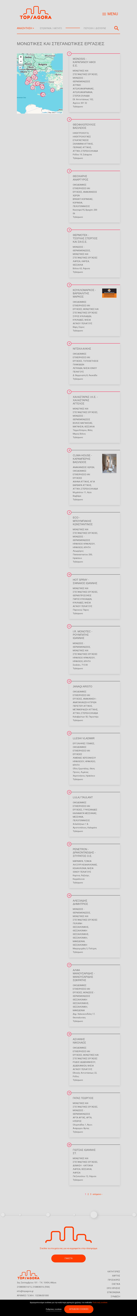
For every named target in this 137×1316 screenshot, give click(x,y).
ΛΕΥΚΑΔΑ (77, 368)
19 (69, 1093)
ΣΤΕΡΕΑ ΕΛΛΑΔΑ (81, 96)
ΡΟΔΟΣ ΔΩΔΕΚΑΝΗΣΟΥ (84, 1062)
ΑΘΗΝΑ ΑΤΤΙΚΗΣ (81, 481)
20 (69, 1145)
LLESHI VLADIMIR (84, 738)
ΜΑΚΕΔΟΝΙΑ (79, 941)
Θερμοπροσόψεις (82, 595)
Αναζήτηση (116, 28)
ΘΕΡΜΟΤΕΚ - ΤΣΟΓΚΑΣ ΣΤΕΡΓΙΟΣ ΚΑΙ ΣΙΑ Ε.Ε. (85, 238)
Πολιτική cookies (100, 1303)
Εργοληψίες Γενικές (83, 743)
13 (69, 733)
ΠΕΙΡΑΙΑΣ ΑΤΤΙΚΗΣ (82, 147)
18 (69, 1034)
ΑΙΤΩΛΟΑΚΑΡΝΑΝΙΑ (82, 92)
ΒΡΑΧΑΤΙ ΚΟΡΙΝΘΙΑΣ (83, 199)
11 (69, 626)
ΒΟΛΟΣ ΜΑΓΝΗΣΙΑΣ (82, 423)
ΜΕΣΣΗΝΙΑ (78, 817)
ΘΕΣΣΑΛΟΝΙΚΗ (80, 938)
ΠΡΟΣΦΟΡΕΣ (114, 1280)
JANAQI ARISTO (82, 686)
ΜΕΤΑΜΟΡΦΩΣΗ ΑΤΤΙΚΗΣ (85, 709)
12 (69, 681)
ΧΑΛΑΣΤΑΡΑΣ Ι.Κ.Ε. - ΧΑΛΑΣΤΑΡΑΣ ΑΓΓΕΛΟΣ (85, 400)
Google (59, 112)
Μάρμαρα (78, 861)
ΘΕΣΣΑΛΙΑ (78, 265)
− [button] (21, 61)
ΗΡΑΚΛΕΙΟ (78, 547)
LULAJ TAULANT (83, 797)
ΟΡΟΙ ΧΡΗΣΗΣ (113, 1288)
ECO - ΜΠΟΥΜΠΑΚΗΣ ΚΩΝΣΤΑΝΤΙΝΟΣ (83, 521)
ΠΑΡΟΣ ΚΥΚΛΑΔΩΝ (82, 599)
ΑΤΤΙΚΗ (76, 151)
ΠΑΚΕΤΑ (68, 1258)
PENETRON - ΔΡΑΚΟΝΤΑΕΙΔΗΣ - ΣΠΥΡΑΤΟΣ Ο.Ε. (84, 852)
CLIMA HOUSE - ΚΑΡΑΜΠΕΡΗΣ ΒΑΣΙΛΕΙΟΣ (82, 459)
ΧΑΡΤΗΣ (116, 1275)
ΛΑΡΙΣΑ (76, 261)
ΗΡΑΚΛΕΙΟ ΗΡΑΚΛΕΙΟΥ (84, 544)
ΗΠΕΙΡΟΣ (77, 1121)
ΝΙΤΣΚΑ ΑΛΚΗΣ (82, 348)
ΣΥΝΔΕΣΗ (115, 1296)
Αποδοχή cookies (78, 1310)
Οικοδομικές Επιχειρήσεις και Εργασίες (81, 188)
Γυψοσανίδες (90, 809)
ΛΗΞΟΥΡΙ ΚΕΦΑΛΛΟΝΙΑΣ (85, 864)
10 (69, 575)
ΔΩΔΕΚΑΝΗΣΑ (80, 1065)
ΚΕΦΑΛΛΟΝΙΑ (79, 868)
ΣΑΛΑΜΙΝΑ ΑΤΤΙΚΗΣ (83, 144)
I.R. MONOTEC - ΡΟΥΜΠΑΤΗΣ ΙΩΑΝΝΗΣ (82, 635)
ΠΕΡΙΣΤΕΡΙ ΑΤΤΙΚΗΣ (82, 706)
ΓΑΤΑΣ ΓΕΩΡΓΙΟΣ (83, 1098)
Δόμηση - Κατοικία (83, 1165)
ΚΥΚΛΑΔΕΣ (78, 320)
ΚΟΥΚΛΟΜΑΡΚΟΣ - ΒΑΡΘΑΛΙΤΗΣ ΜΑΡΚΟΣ (84, 293)
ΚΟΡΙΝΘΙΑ (77, 202)
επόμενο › (97, 1194)
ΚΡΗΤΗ (87, 547)
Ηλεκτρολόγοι (81, 133)
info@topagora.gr (25, 1291)
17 (69, 965)
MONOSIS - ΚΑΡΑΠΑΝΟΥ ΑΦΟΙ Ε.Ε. (84, 62)
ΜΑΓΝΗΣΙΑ (78, 426)
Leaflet (44, 112)
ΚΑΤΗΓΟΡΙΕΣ (114, 1271)
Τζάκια (87, 861)
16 (69, 896)
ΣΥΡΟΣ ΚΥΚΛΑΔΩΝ (82, 316)
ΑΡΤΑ (89, 1117)
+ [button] (21, 57)
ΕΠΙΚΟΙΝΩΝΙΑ (113, 1292)
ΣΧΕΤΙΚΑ (116, 1284)
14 (69, 792)
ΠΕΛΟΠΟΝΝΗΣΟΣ (81, 206)
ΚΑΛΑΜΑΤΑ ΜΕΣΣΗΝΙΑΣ (84, 813)
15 (69, 844)
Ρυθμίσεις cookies (53, 1310)
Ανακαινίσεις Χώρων (83, 467)
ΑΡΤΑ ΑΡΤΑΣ (79, 1117)
